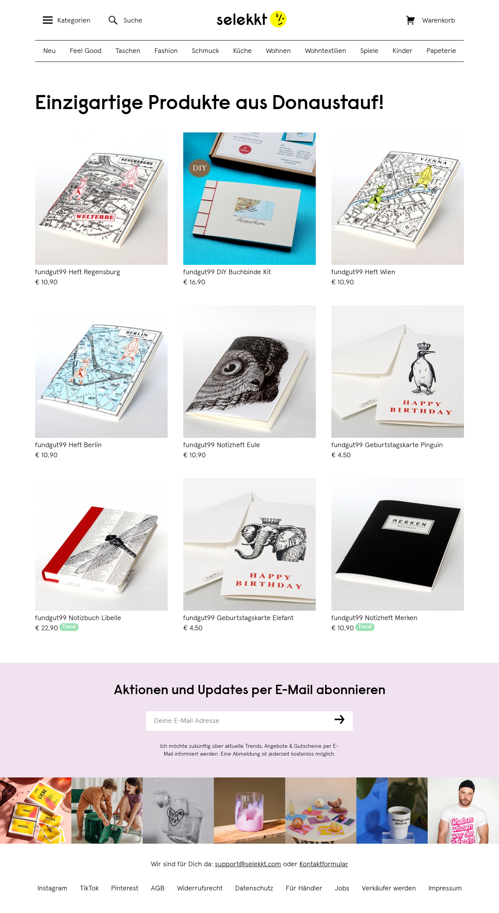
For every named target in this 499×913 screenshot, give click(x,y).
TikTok (89, 888)
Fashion (166, 51)
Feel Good (85, 51)
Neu (49, 51)
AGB (158, 888)
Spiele (369, 51)
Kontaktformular (323, 864)
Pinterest (124, 888)
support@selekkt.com (248, 864)
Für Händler (304, 888)
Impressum (445, 888)
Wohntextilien (325, 51)
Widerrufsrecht (200, 888)
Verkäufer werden (389, 888)
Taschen (127, 51)
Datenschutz (254, 888)
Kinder (402, 51)
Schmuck (205, 51)
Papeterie (441, 51)
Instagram (52, 888)
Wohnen (278, 51)
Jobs (342, 888)
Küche (242, 51)
